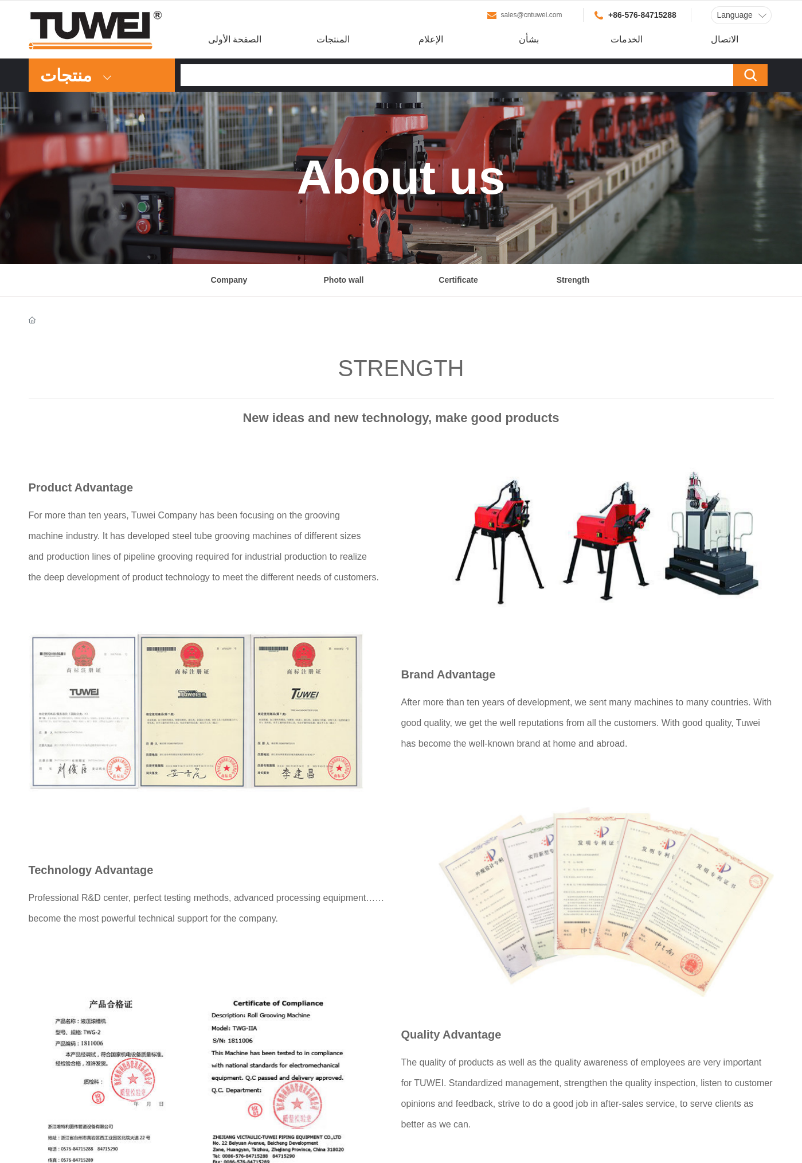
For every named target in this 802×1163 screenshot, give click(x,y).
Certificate (458, 279)
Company (229, 279)
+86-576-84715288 (642, 14)
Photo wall (344, 279)
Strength (573, 279)
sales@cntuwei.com (531, 15)
